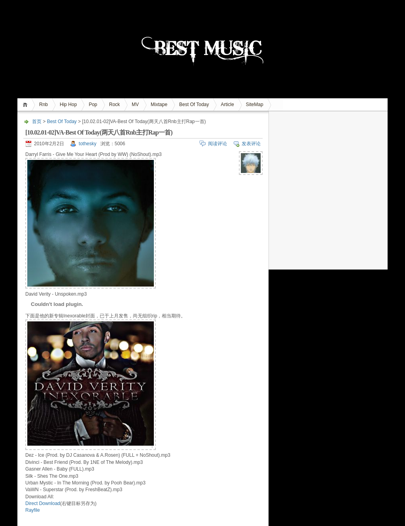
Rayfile (32, 510)
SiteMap (254, 104)
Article (227, 104)
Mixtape (159, 104)
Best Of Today (194, 104)
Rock (114, 104)
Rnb (43, 104)
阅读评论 (217, 143)
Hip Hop (68, 104)
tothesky (88, 143)
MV (135, 104)
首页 (26, 105)
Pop (93, 104)
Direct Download (42, 503)
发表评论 (251, 143)
